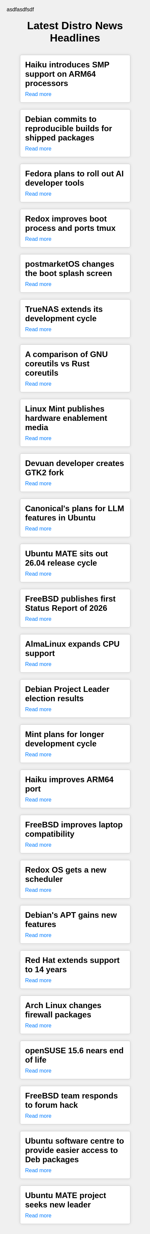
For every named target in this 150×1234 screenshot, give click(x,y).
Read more (38, 94)
